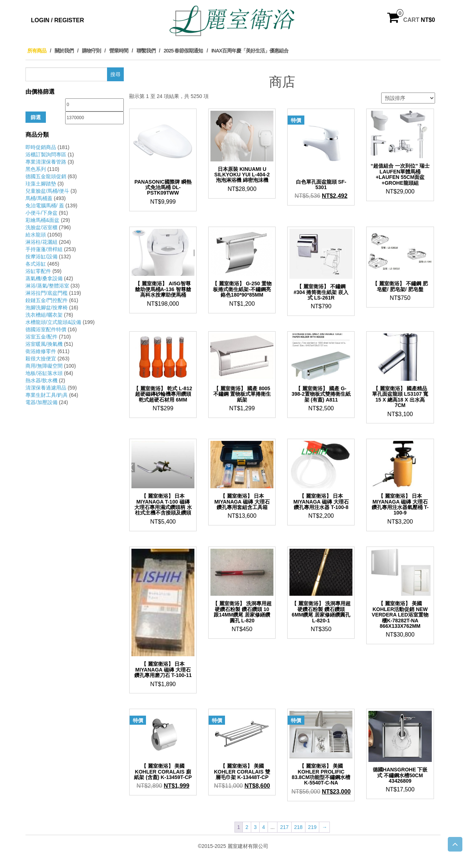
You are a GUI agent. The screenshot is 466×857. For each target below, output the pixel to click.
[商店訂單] (408, 98)
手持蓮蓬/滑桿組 (44, 249)
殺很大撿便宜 (40, 358)
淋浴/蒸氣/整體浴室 (47, 286)
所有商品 (36, 51)
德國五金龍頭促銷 (45, 176)
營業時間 (118, 51)
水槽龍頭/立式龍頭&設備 (53, 322)
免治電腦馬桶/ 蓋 (44, 205)
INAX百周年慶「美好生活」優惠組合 (249, 51)
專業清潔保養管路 (45, 162)
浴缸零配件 (38, 271)
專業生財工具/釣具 (46, 395)
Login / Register (57, 20)
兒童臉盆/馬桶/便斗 (47, 191)
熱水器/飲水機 (41, 380)
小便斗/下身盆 (41, 213)
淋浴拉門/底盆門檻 (46, 293)
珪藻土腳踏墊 (40, 184)
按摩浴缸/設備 (41, 256)
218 (298, 827)
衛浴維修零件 (40, 351)
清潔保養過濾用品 (45, 388)
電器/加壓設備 (41, 402)
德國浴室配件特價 (45, 329)
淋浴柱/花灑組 (41, 242)
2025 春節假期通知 (183, 51)
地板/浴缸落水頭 (44, 373)
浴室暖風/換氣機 (44, 344)
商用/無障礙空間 (44, 366)
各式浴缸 (35, 264)
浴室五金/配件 (41, 337)
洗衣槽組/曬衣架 (44, 315)
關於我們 (64, 51)
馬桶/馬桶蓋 (38, 198)
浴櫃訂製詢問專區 (45, 154)
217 (284, 827)
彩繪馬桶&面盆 (42, 220)
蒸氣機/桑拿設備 (44, 278)
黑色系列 (35, 169)
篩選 (36, 117)
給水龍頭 (35, 235)
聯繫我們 (146, 51)
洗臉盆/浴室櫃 (41, 227)
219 (312, 827)
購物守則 (91, 51)
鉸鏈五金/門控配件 (46, 300)
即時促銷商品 (40, 147)
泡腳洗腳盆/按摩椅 (46, 307)
